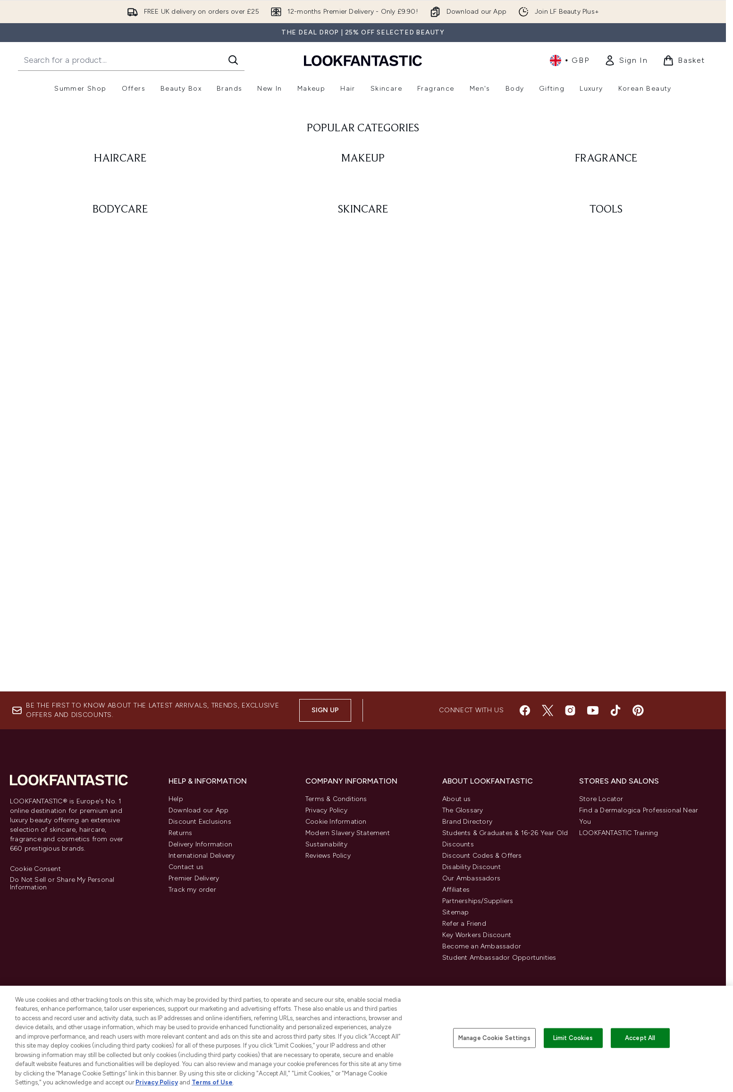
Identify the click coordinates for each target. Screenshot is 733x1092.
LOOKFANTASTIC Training (618, 833)
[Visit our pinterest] (638, 710)
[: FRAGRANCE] (606, 334)
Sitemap (455, 912)
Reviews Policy (328, 856)
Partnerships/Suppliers (477, 901)
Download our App (198, 810)
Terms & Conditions (336, 799)
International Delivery (202, 856)
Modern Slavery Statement (347, 833)
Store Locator (601, 799)
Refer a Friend (464, 924)
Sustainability (326, 844)
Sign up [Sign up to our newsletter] (325, 710)
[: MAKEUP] (363, 334)
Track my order (192, 890)
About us (456, 799)
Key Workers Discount (476, 935)
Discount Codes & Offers (482, 856)
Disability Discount (471, 867)
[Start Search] (233, 60)
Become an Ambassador (481, 946)
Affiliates (456, 890)
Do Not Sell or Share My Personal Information (62, 883)
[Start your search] (131, 60)
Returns (180, 833)
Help (176, 799)
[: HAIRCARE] (120, 334)
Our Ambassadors (471, 878)
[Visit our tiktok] (615, 710)
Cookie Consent (35, 869)
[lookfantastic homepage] (363, 60)
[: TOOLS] (606, 564)
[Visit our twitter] (547, 710)
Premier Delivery (194, 878)
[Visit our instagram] (570, 710)
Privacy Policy (326, 810)
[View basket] (684, 60)
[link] (625, 60)
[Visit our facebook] (525, 710)
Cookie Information (336, 822)
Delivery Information (200, 844)
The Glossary (462, 810)
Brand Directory (467, 822)
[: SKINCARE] (363, 564)
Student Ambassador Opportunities (499, 958)
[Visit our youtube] (592, 710)
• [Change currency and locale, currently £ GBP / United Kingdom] (569, 60)
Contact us (186, 867)
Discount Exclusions (200, 822)
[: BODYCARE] (120, 564)
